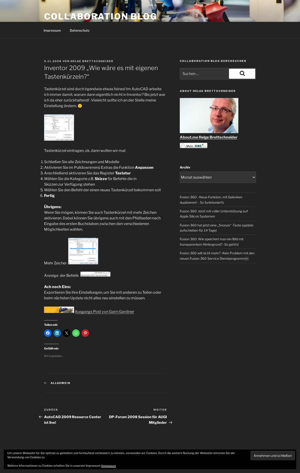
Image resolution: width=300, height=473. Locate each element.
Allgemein (61, 383)
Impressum (52, 30)
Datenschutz (80, 30)
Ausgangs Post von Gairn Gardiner (104, 311)
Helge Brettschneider (92, 61)
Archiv (185, 167)
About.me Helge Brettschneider (208, 137)
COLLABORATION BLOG (100, 16)
